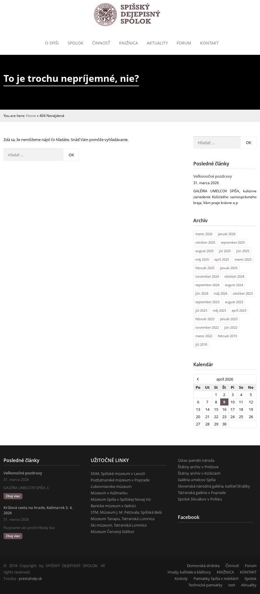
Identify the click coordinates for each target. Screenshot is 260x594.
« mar (198, 379)
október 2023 (243, 293)
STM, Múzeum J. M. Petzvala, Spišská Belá (126, 512)
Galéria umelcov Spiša (197, 479)
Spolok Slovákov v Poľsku (200, 499)
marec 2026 (203, 234)
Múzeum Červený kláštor (112, 531)
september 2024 (207, 285)
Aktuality (157, 43)
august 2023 (234, 302)
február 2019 (227, 336)
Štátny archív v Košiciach (199, 473)
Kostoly (181, 578)
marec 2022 (203, 336)
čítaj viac (13, 495)
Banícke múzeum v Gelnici (113, 505)
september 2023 (207, 302)
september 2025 (233, 242)
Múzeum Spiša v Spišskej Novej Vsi (121, 499)
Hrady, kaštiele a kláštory (189, 572)
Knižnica (128, 43)
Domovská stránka (203, 565)
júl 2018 (201, 344)
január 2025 (228, 268)
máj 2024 (220, 293)
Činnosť (101, 43)
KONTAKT (209, 43)
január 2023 (228, 319)
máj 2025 (202, 259)
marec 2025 (243, 259)
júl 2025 (225, 251)
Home (31, 115)
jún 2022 (230, 327)
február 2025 (204, 268)
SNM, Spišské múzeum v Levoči (118, 473)
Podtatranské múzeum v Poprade (120, 480)
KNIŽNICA (225, 572)
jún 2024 (201, 293)
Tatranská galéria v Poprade (202, 492)
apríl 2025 (221, 259)
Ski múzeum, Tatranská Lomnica (119, 525)
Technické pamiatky (205, 585)
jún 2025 (242, 251)
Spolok (75, 43)
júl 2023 (201, 310)
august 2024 (234, 285)
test (231, 585)
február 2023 (204, 319)
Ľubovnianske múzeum (111, 486)
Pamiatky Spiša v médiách (216, 578)
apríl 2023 (239, 310)
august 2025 (204, 251)
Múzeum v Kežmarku (109, 492)
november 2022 (207, 327)
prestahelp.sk (30, 578)
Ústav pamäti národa (196, 460)
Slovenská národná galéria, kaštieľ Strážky (214, 486)
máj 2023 (219, 310)
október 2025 (205, 242)
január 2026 (226, 234)
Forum (184, 43)
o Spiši (52, 43)
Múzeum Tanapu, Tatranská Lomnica (122, 518)
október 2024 (234, 276)
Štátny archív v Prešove (198, 466)
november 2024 (207, 276)
